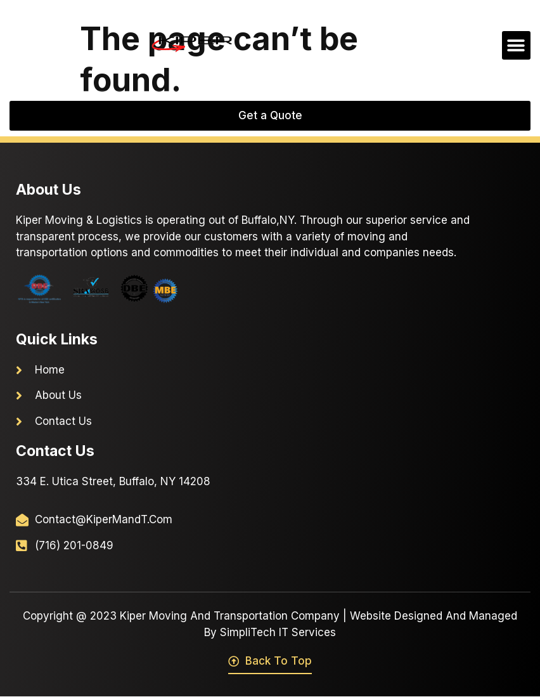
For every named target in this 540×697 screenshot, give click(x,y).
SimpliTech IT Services (278, 632)
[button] (516, 45)
